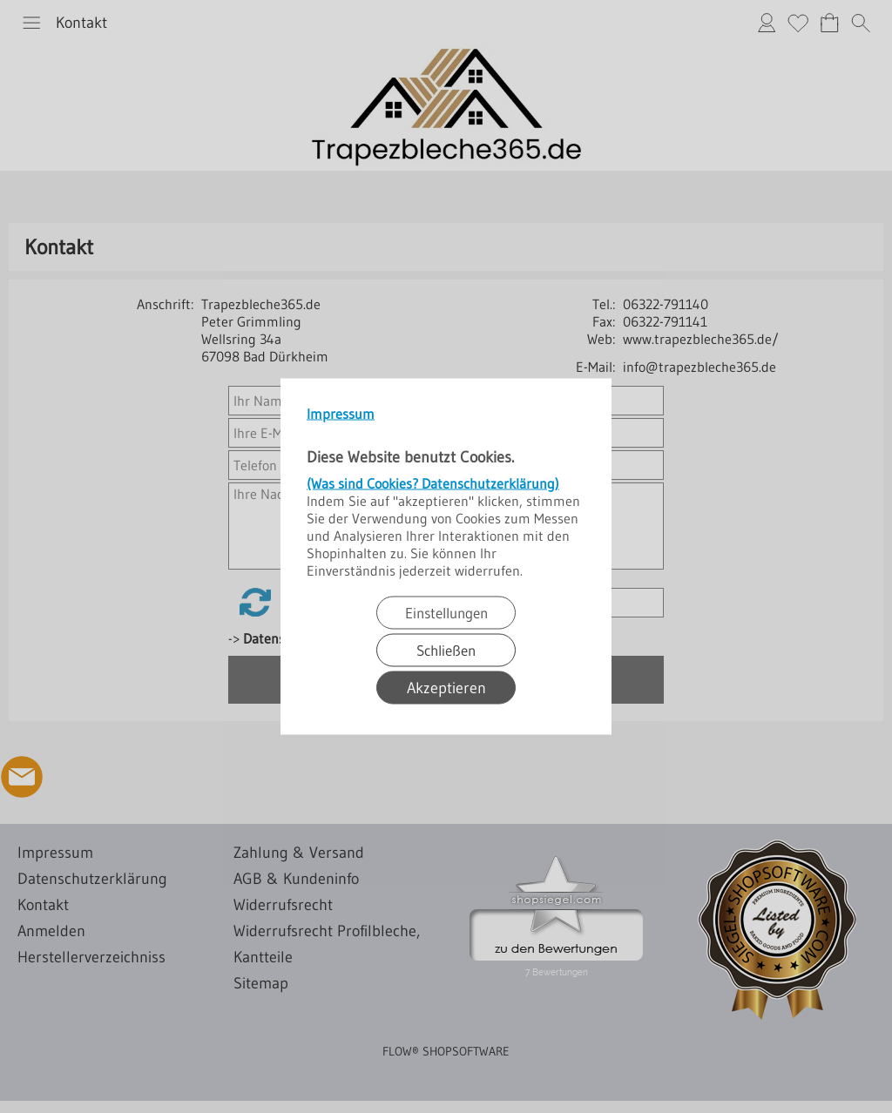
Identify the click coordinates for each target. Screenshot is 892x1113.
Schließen (446, 650)
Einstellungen (446, 613)
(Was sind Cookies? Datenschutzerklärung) (433, 483)
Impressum (341, 413)
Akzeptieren (446, 688)
